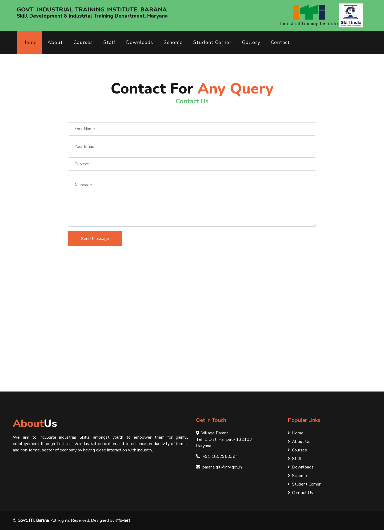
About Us (299, 442)
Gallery (251, 42)
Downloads (139, 42)
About (55, 42)
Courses (83, 42)
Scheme (173, 42)
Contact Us (300, 493)
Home (29, 42)
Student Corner (212, 42)
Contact (280, 42)
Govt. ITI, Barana (33, 520)
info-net (122, 520)
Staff (109, 42)
